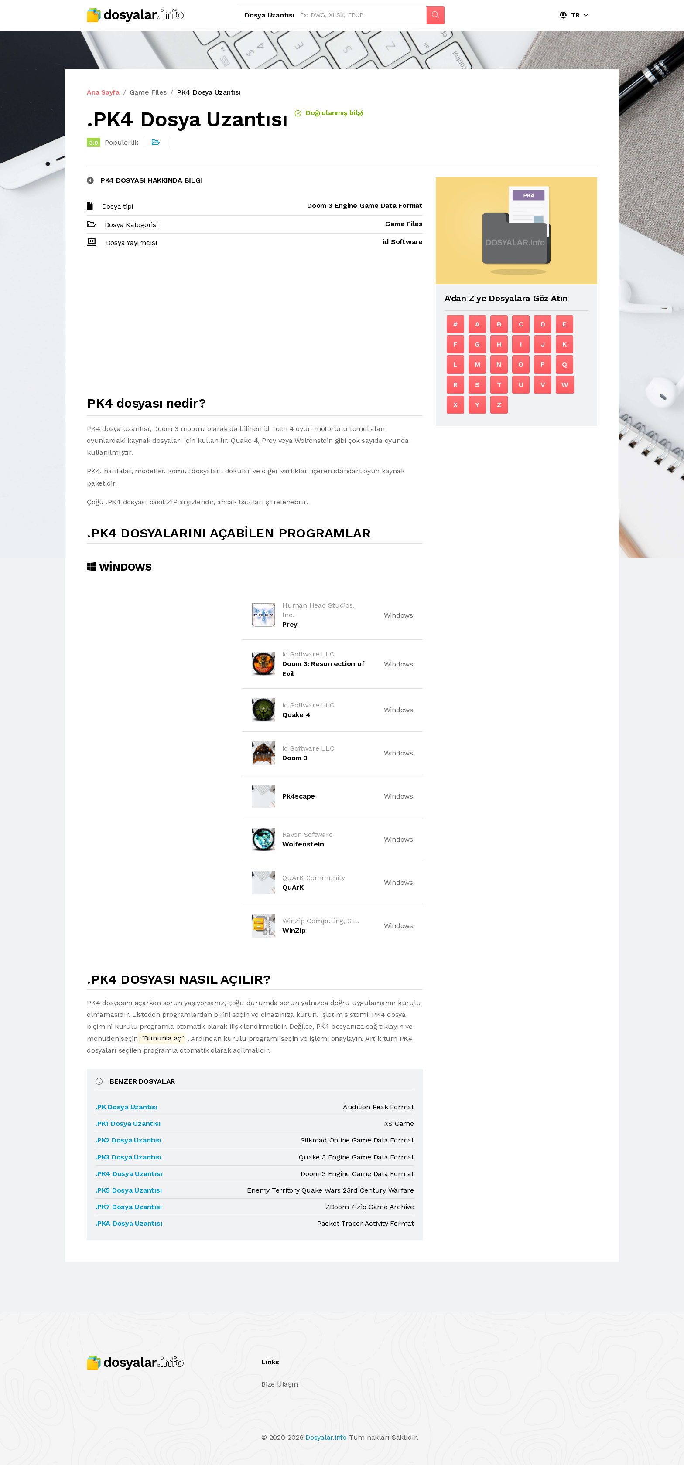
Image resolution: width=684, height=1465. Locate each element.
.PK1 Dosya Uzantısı (128, 1123)
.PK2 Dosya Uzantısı (128, 1140)
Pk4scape (298, 796)
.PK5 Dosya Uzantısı (128, 1190)
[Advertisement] (255, 326)
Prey (290, 624)
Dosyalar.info (326, 1437)
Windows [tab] (119, 567)
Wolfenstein (303, 844)
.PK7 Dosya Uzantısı (128, 1207)
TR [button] (570, 15)
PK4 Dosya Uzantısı (208, 92)
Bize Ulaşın (279, 1384)
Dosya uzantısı (269, 15)
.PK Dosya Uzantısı (126, 1107)
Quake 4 (296, 714)
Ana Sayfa (103, 92)
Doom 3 (295, 758)
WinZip (294, 930)
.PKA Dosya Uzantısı (129, 1223)
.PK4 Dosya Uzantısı (129, 1173)
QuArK (293, 887)
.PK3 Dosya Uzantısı (128, 1157)
